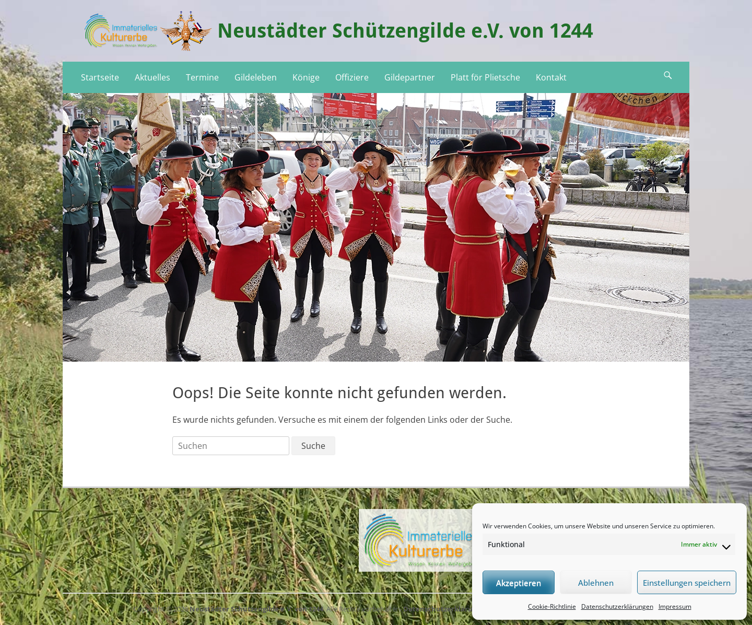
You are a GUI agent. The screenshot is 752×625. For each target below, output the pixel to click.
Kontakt (551, 77)
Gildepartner (409, 77)
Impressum (675, 606)
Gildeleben (255, 77)
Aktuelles (152, 77)
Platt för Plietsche (485, 77)
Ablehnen (596, 582)
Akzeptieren (518, 582)
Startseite (100, 77)
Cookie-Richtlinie (552, 606)
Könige (306, 77)
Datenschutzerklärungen (617, 606)
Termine (202, 77)
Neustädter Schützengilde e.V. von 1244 (405, 30)
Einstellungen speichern (687, 582)
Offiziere (352, 77)
